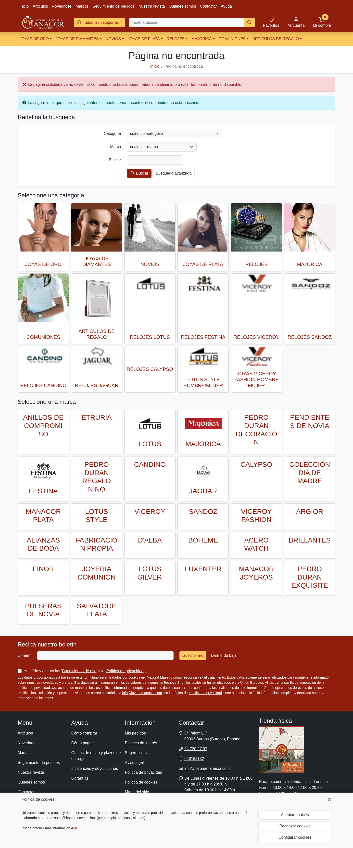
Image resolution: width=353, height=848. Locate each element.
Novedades (62, 6)
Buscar (139, 173)
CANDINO (150, 464)
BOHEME (203, 540)
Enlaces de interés (141, 743)
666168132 (194, 759)
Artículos (40, 6)
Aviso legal (134, 762)
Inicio (24, 6)
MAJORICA (201, 39)
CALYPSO (256, 464)
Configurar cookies (294, 837)
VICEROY (149, 511)
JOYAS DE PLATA (144, 39)
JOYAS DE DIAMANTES (77, 39)
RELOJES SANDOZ (310, 337)
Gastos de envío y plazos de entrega (96, 756)
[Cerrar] (329, 799)
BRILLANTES (310, 540)
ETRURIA (97, 417)
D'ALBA (150, 540)
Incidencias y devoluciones (94, 768)
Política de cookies (141, 782)
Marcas (82, 6)
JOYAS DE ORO (34, 39)
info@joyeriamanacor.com (142, 693)
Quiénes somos (182, 6)
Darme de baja (224, 655)
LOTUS (150, 444)
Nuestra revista (152, 6)
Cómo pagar (82, 743)
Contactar (208, 6)
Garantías (79, 778)
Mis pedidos (135, 733)
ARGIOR (309, 511)
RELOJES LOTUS (150, 337)
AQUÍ (75, 828)
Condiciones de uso (79, 671)
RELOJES (176, 39)
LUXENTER (203, 569)
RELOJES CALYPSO (149, 369)
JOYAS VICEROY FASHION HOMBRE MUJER (256, 379)
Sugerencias (136, 753)
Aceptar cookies (295, 815)
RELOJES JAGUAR (96, 385)
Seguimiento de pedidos (113, 6)
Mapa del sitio (137, 792)
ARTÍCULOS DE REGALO (275, 39)
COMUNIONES (232, 39)
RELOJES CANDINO (43, 385)
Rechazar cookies (294, 826)
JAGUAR (203, 491)
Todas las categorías (98, 22)
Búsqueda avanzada (173, 173)
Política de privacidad (124, 671)
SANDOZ (203, 511)
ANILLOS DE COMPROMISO (43, 426)
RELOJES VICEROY (256, 337)
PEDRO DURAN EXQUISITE (309, 577)
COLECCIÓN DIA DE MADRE (309, 473)
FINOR (43, 569)
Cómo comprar (84, 733)
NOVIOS (113, 39)
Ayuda (226, 6)
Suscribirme (193, 655)
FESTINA (43, 491)
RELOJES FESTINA (203, 337)
